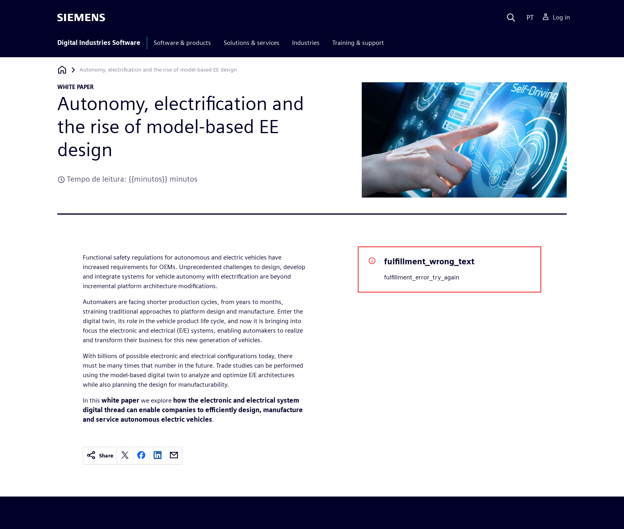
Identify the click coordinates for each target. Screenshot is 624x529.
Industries (306, 43)
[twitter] (125, 455)
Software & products (182, 43)
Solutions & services (251, 43)
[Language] (528, 17)
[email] (174, 455)
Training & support (358, 43)
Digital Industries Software (98, 43)
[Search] (511, 17)
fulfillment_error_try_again (421, 277)
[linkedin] (158, 455)
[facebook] (141, 455)
